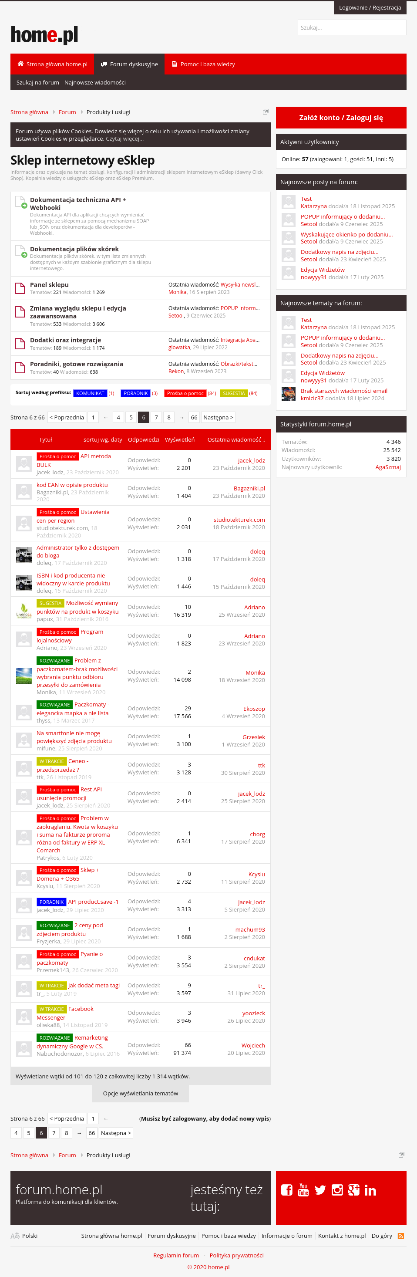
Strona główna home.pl (111, 1236)
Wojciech (253, 1045)
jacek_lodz (50, 472)
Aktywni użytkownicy (309, 142)
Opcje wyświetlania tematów (140, 1093)
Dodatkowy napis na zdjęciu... (340, 252)
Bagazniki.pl (52, 492)
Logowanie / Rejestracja (370, 7)
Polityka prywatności (237, 1255)
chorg (257, 834)
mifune (46, 748)
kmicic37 (312, 398)
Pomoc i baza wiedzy (229, 1236)
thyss (43, 720)
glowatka (179, 347)
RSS (400, 1236)
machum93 (250, 929)
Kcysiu (45, 886)
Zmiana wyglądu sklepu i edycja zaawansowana (78, 312)
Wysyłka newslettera (245, 284)
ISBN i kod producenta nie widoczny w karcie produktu (73, 579)
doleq (44, 563)
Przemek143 (53, 970)
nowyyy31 (314, 277)
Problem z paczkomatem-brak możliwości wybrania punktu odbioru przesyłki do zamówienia (77, 672)
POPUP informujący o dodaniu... (343, 216)
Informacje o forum (287, 1236)
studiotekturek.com (62, 528)
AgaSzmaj (388, 467)
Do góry (382, 1236)
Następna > (218, 417)
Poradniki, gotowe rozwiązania (76, 364)
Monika (177, 292)
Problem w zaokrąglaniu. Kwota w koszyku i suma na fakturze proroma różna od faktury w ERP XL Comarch (77, 834)
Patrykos (48, 857)
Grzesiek (253, 737)
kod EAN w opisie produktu (72, 485)
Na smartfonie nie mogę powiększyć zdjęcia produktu (74, 737)
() (205, 1118)
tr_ (40, 993)
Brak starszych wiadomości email (344, 391)
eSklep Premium (134, 178)
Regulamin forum (176, 1255)
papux (45, 619)
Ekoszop (254, 709)
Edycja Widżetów (323, 270)
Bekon (176, 371)
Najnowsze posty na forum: (319, 182)
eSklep (96, 178)
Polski (29, 1236)
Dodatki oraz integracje (65, 340)
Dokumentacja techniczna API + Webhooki (78, 204)
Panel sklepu (49, 284)
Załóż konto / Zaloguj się (341, 117)
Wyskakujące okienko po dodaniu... (347, 234)
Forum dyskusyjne (172, 1236)
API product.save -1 (93, 901)
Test (306, 199)
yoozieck (253, 1013)
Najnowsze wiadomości (95, 82)
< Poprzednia (67, 417)
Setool (176, 315)
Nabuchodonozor (60, 1053)
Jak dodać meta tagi (94, 985)
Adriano (254, 607)
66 (194, 417)
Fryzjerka (49, 941)
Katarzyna (314, 206)
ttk (40, 777)
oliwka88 (48, 1025)
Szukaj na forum (38, 82)
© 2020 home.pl (208, 1267)
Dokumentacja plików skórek (74, 249)
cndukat (254, 958)
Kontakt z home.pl (342, 1236)
